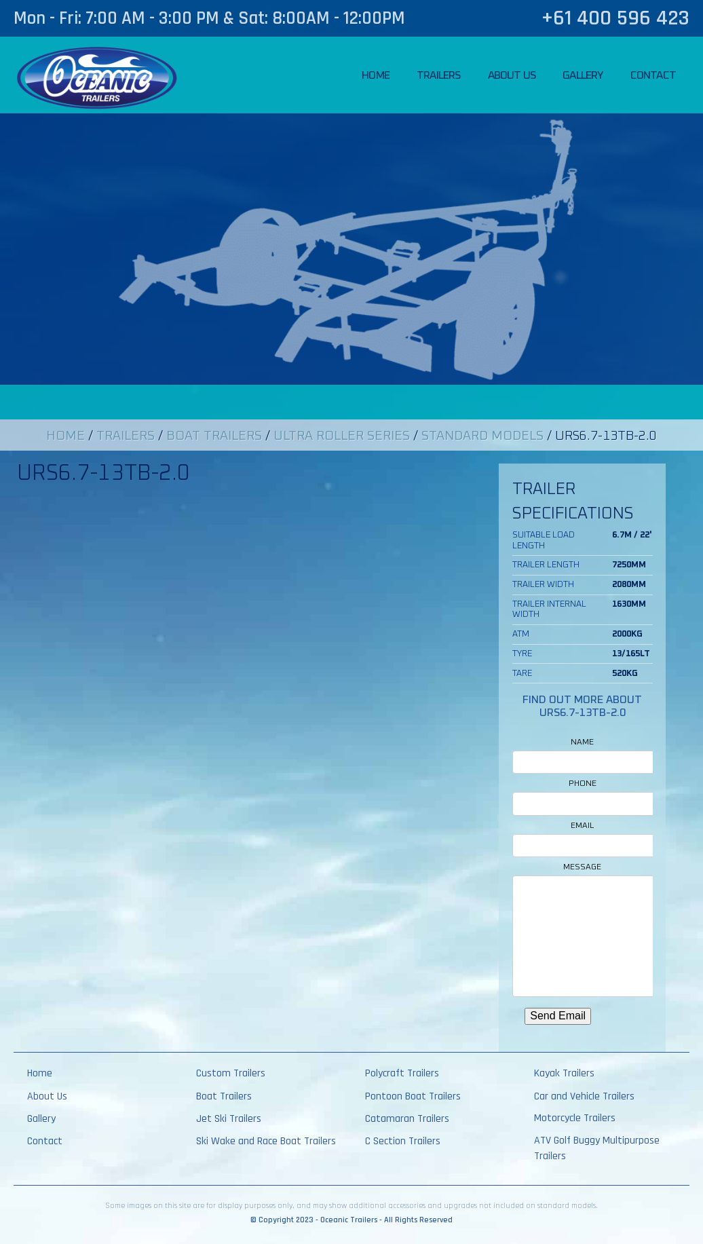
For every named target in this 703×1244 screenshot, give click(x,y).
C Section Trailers (402, 1141)
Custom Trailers (230, 1073)
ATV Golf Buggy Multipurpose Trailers (597, 1148)
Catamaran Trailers (407, 1119)
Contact (653, 75)
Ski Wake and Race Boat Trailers (266, 1141)
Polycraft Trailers (402, 1073)
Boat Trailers (214, 436)
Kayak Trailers (564, 1073)
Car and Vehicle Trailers (584, 1096)
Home (376, 75)
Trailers (439, 75)
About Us (512, 75)
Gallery (583, 75)
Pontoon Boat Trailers (413, 1096)
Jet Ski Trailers (228, 1119)
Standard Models (482, 436)
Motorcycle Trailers (574, 1118)
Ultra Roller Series (341, 436)
